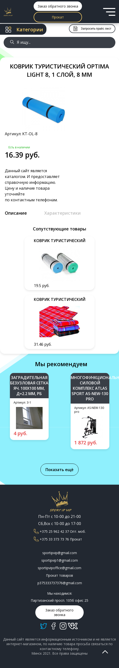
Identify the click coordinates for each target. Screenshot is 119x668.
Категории (24, 29)
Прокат (58, 17)
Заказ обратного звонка (58, 6)
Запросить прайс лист (92, 28)
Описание (16, 213)
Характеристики (62, 213)
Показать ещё (59, 469)
